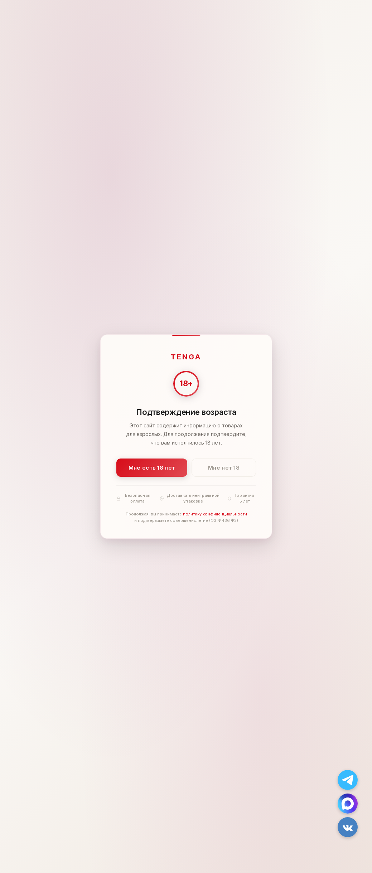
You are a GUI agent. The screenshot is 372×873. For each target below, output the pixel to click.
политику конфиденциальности (215, 514)
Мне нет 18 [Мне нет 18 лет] (224, 467)
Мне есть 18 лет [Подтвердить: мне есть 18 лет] (151, 467)
